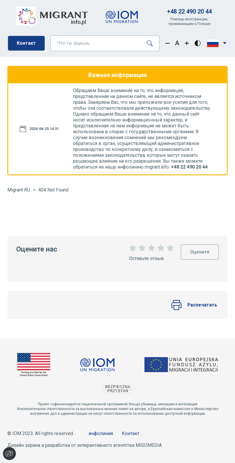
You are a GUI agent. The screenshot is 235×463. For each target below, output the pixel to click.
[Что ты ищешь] (96, 43)
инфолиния (101, 433)
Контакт (26, 43)
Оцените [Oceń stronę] (199, 249)
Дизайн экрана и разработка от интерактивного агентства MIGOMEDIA (84, 445)
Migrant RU (18, 190)
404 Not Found (53, 190)
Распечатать (194, 305)
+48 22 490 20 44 (189, 11)
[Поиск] (152, 43)
